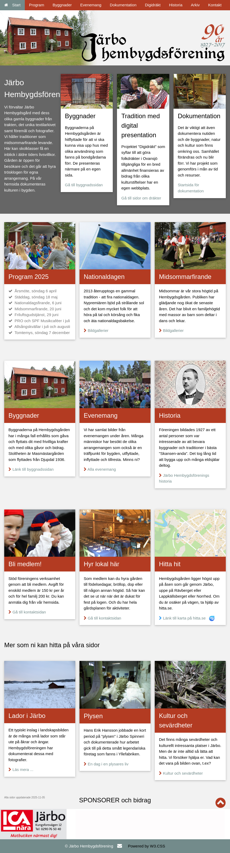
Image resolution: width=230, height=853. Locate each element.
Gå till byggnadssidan (84, 185)
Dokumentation (123, 5)
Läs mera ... (22, 769)
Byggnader (62, 5)
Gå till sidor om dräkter (141, 198)
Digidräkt (153, 5)
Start (12, 5)
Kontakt (215, 5)
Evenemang (90, 5)
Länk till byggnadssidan (33, 469)
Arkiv (195, 5)
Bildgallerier (98, 330)
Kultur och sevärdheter (183, 773)
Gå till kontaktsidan (29, 612)
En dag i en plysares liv (108, 764)
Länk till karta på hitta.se (184, 618)
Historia (175, 5)
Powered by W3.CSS (146, 846)
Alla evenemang (101, 469)
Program (36, 5)
